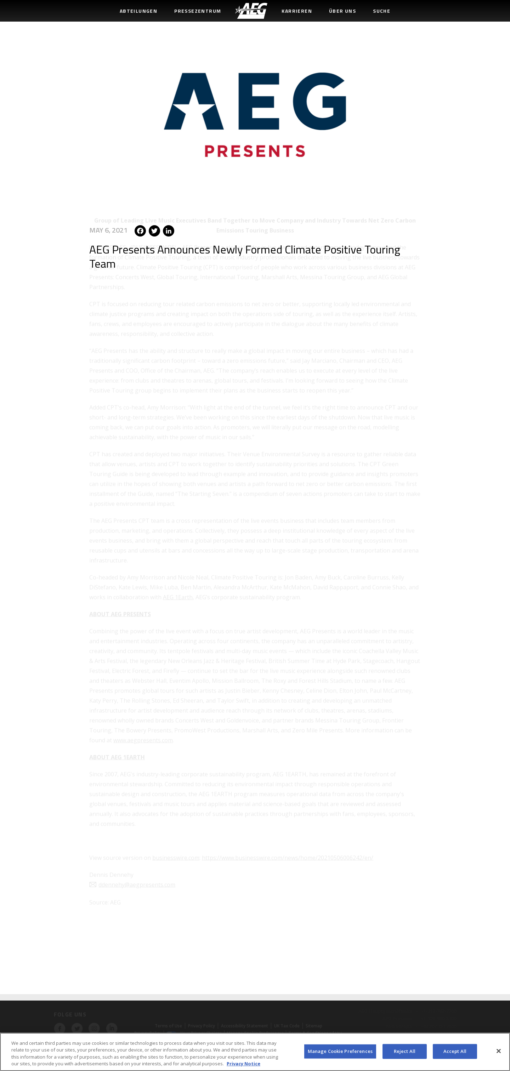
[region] (255, 1052)
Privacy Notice (243, 1063)
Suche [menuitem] (381, 11)
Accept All (454, 1051)
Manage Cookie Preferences (340, 1051)
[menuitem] (251, 11)
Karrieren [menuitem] (297, 11)
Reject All (404, 1051)
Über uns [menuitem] (342, 11)
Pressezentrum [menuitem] (197, 11)
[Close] (498, 1051)
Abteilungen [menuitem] (138, 11)
